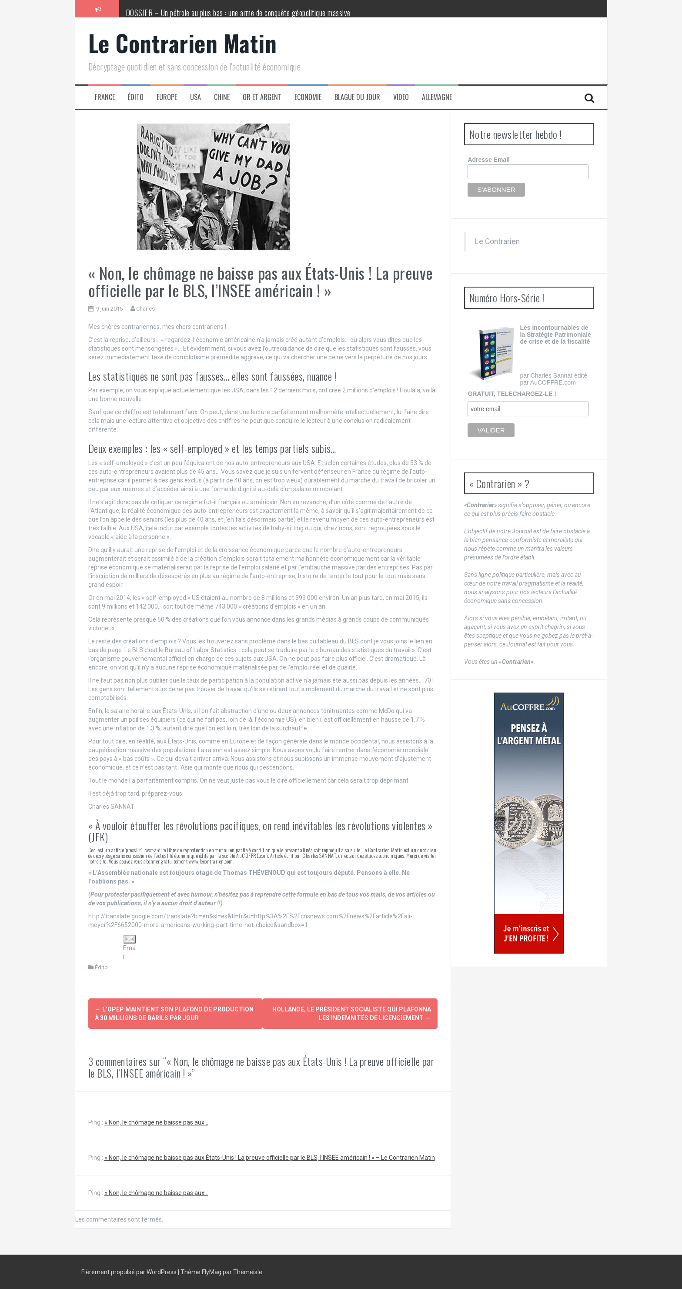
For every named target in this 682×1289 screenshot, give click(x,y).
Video (401, 97)
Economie (307, 97)
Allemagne (437, 97)
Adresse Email (489, 159)
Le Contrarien (497, 241)
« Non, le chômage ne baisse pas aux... (156, 1121)
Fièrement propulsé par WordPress (129, 1271)
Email (129, 947)
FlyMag (211, 1271)
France (105, 97)
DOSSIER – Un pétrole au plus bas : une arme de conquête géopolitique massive (238, 12)
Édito (136, 97)
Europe (167, 97)
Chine (222, 97)
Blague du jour (357, 97)
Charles (145, 308)
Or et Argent (262, 97)
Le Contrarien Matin (182, 43)
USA (195, 97)
